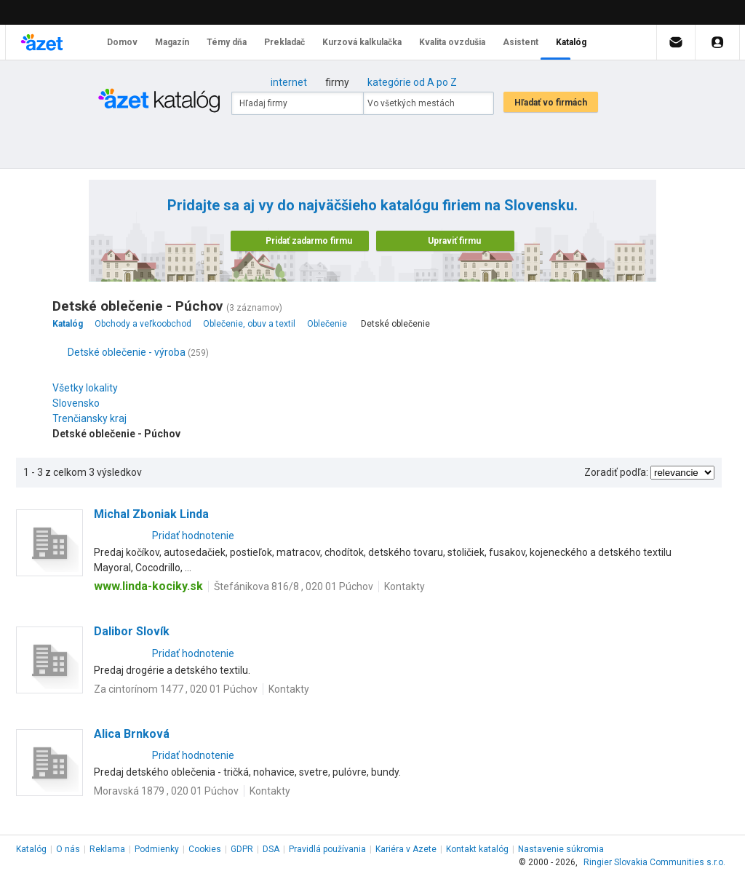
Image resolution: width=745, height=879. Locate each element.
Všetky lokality (85, 388)
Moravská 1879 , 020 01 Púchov (166, 791)
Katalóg (31, 849)
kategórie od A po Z (412, 82)
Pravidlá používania (327, 849)
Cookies (204, 849)
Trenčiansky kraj (93, 418)
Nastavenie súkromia (561, 849)
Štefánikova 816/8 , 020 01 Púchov (293, 586)
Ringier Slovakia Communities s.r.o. (654, 862)
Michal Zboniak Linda (151, 514)
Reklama (107, 849)
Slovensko (79, 403)
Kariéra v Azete (406, 849)
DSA (271, 849)
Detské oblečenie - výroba (127, 352)
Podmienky (157, 849)
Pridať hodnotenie (193, 535)
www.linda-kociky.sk (148, 586)
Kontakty (404, 586)
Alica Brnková (132, 734)
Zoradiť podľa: (616, 472)
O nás (68, 849)
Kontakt (477, 849)
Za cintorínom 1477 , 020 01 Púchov (176, 689)
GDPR (242, 849)
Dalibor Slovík (132, 631)
